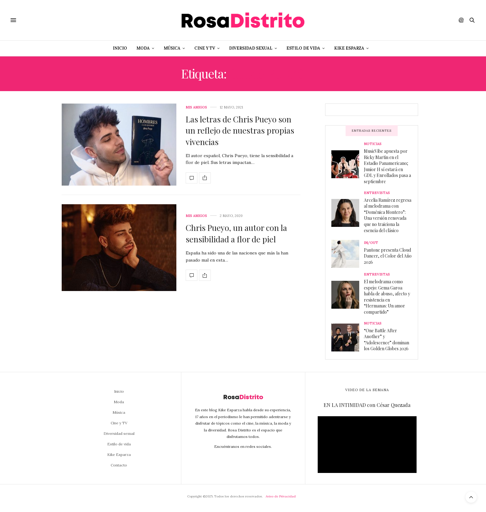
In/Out (371, 243)
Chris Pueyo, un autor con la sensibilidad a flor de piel (236, 233)
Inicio (120, 48)
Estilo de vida (303, 48)
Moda (143, 48)
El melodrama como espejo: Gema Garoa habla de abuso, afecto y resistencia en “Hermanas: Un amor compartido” (387, 297)
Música (172, 48)
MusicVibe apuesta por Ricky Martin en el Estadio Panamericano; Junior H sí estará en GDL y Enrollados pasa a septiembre (387, 166)
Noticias (373, 144)
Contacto (119, 465)
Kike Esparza (349, 48)
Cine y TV (204, 48)
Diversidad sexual (250, 48)
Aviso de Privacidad (281, 496)
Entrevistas (377, 193)
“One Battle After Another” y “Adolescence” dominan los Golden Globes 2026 (386, 340)
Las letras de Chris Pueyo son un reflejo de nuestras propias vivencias (240, 130)
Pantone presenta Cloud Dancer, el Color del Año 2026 (388, 256)
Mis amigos (196, 107)
